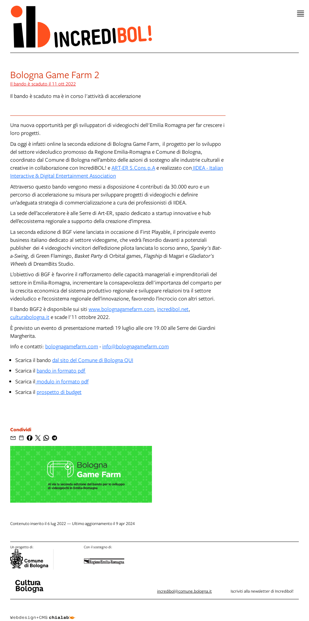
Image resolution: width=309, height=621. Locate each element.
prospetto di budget (59, 392)
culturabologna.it (29, 317)
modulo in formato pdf (62, 381)
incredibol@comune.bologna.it (184, 591)
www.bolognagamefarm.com (121, 309)
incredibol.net (173, 309)
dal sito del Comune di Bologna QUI (92, 360)
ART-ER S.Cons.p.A (133, 167)
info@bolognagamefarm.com (135, 346)
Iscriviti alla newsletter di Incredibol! (262, 591)
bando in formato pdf (61, 370)
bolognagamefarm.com (71, 346)
